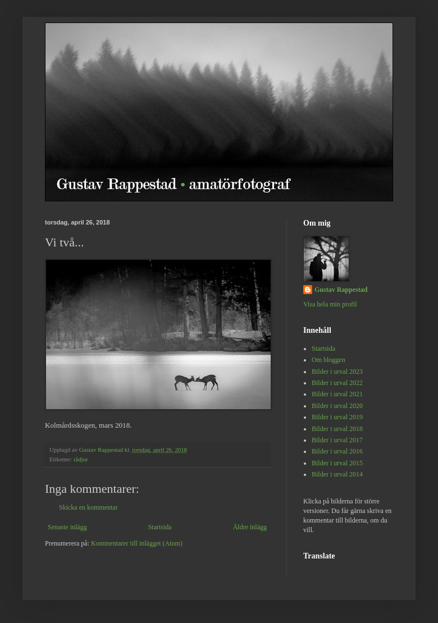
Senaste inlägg (67, 527)
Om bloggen (328, 360)
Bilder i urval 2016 (337, 451)
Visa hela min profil (330, 304)
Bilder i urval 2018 (337, 429)
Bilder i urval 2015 (337, 463)
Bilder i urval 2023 (337, 371)
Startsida (160, 527)
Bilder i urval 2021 (337, 394)
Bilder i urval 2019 (337, 417)
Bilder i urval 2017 (337, 440)
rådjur (81, 459)
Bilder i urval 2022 (337, 383)
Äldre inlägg (250, 527)
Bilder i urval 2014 (337, 474)
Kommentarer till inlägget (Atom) (136, 543)
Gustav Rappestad (340, 290)
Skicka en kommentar (88, 507)
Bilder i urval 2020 (337, 406)
